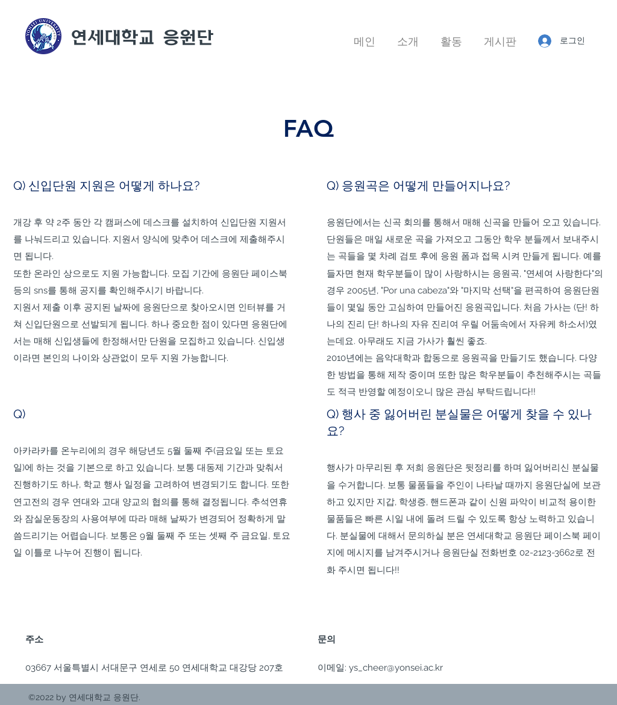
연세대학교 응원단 (141, 37)
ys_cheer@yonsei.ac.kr (396, 667)
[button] (408, 36)
